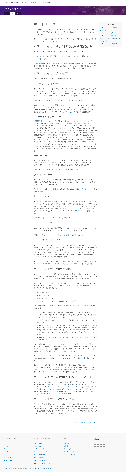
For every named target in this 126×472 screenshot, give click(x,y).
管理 (18, 13)
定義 (83, 358)
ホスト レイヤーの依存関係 (108, 36)
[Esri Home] (97, 439)
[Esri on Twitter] (95, 445)
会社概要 (66, 443)
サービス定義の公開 (73, 264)
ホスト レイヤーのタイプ (108, 33)
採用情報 (66, 446)
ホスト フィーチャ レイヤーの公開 (58, 100)
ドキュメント (8, 460)
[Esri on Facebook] (98, 445)
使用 (13, 13)
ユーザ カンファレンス (71, 452)
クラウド (43, 3)
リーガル (48, 468)
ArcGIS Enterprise (11, 3)
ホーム (7, 13)
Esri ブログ (67, 449)
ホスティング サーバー (44, 59)
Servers (27, 3)
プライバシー (32, 468)
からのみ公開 (66, 301)
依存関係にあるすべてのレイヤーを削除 (84, 337)
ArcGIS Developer (39, 454)
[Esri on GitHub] (101, 445)
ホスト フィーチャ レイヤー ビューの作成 (64, 112)
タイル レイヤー (87, 189)
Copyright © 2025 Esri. (10, 468)
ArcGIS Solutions (39, 457)
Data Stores (35, 3)
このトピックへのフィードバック (86, 422)
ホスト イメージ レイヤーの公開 (58, 235)
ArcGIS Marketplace (40, 460)
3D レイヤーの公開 (53, 218)
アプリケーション (52, 3)
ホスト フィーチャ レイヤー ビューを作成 (63, 126)
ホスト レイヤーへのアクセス (109, 44)
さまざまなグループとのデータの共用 (72, 123)
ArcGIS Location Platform (42, 452)
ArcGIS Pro (37, 446)
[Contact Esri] (104, 445)
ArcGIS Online (38, 443)
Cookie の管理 (41, 468)
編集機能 (51, 123)
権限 (88, 56)
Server (6, 449)
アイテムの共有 (49, 413)
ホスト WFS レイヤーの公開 (56, 169)
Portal (22, 3)
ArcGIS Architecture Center (42, 463)
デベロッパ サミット (70, 454)
